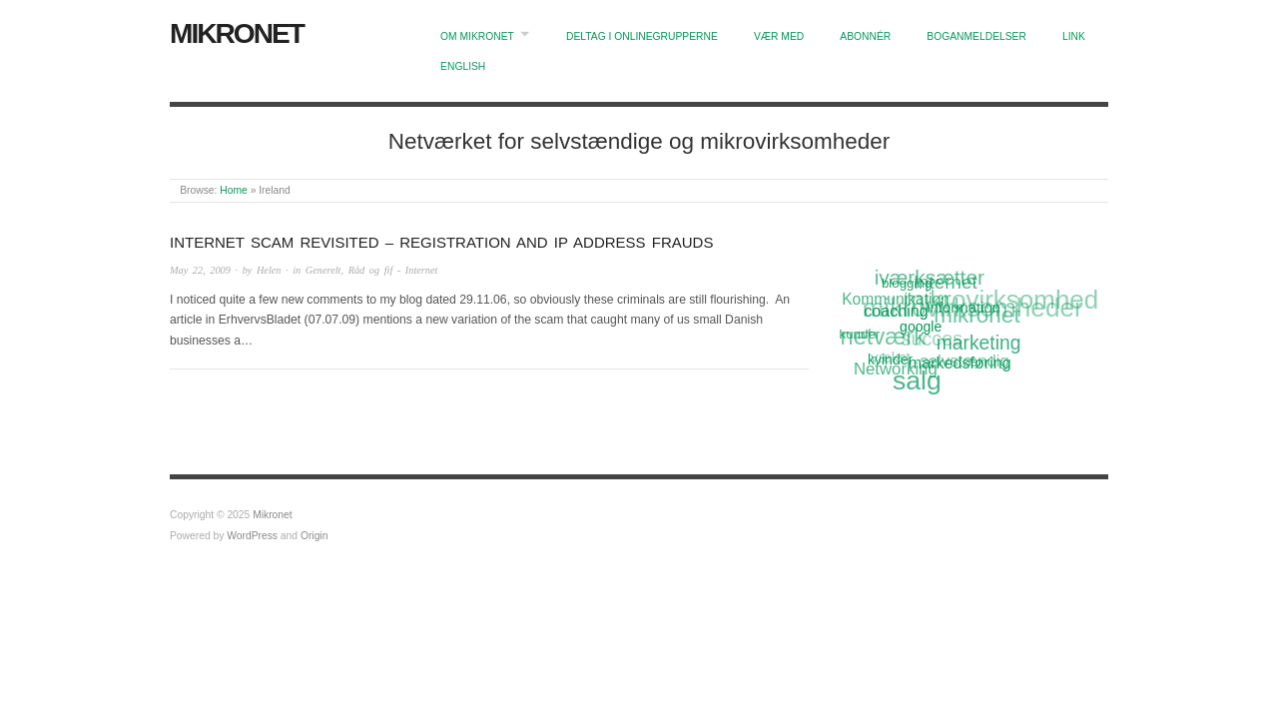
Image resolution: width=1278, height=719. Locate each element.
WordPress (252, 535)
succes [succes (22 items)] (931, 340)
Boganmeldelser (976, 36)
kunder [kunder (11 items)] (860, 334)
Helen (269, 270)
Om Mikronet (477, 36)
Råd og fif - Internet (393, 270)
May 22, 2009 (200, 270)
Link (1073, 36)
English (462, 66)
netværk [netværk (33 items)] (882, 338)
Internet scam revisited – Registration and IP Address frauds (441, 242)
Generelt (323, 270)
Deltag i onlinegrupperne (642, 36)
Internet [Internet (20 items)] (944, 282)
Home (233, 190)
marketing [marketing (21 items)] (979, 343)
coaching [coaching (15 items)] (897, 311)
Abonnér (865, 36)
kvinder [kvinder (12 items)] (891, 359)
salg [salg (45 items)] (917, 380)
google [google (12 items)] (921, 327)
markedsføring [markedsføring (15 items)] (960, 362)
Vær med (779, 36)
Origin (314, 535)
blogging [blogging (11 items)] (907, 282)
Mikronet (237, 33)
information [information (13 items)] (963, 307)
